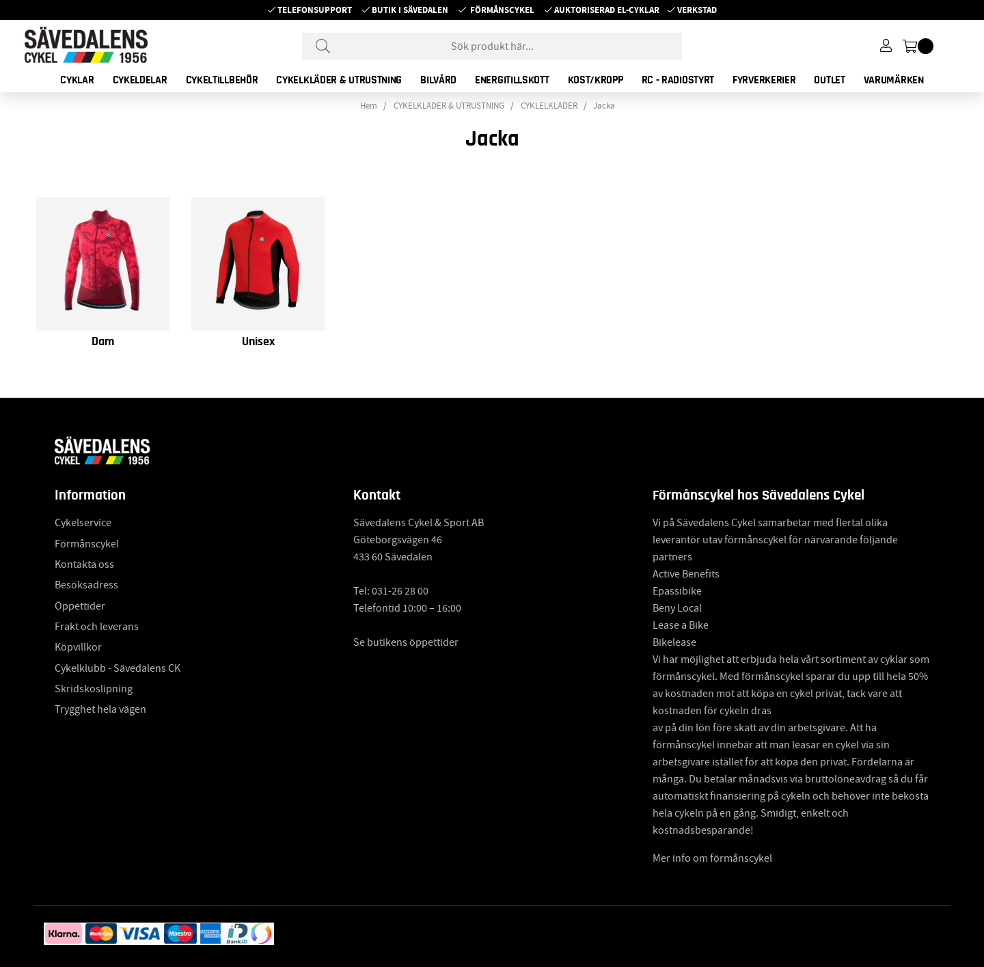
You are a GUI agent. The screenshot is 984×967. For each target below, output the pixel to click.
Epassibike (677, 591)
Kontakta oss (84, 564)
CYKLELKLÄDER (549, 105)
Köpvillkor (78, 647)
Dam (103, 342)
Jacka (604, 105)
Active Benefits (686, 574)
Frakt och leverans (97, 627)
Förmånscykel (502, 10)
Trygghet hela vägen (100, 709)
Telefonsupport (314, 10)
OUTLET (829, 79)
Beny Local (677, 608)
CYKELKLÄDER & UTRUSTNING (339, 79)
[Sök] (492, 46)
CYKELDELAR (140, 79)
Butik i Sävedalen (410, 10)
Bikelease (674, 642)
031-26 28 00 (400, 591)
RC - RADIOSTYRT (678, 79)
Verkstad (697, 10)
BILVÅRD (438, 79)
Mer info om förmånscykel (712, 858)
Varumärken (894, 79)
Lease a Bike (681, 625)
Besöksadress (86, 585)
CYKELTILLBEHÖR (222, 79)
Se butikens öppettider (406, 642)
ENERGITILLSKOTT (512, 79)
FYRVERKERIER (764, 79)
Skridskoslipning (94, 689)
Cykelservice (83, 523)
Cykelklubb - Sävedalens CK (117, 668)
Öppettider (80, 606)
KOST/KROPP (595, 79)
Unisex (258, 342)
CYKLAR (77, 79)
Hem (368, 105)
